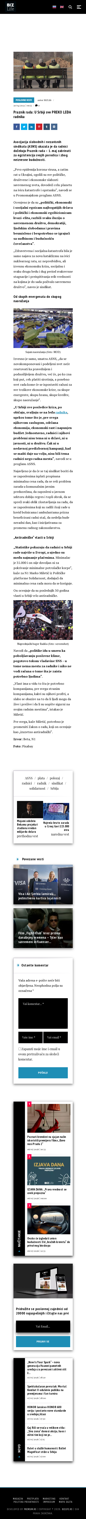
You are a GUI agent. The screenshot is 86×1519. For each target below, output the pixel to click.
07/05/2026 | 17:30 (36, 1418)
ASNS (29, 778)
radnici (27, 783)
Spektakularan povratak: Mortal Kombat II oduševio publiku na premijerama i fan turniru (46, 1389)
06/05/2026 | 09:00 (37, 1198)
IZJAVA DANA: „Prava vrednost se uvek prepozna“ (46, 1191)
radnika (61, 412)
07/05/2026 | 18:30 (36, 1377)
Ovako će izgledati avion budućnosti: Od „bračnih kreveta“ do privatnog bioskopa (48, 1241)
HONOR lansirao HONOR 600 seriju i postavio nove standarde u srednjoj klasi (46, 1410)
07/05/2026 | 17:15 (36, 1439)
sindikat (57, 783)
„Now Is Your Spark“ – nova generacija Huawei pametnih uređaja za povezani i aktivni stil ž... (46, 1367)
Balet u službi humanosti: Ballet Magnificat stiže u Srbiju (46, 1450)
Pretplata (33, 1498)
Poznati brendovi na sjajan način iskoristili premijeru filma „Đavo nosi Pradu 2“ (46, 1140)
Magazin (18, 1498)
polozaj (55, 778)
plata (41, 778)
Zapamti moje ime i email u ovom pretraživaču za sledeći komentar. (39, 1054)
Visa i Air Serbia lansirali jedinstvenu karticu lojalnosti (39, 895)
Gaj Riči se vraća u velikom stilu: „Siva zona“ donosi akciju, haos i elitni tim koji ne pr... (46, 1431)
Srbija (54, 788)
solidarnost (37, 788)
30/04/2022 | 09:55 (22, 105)
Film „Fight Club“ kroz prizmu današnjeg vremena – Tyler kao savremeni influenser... (40, 937)
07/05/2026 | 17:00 (36, 1456)
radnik (41, 783)
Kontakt (64, 1498)
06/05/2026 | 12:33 (36, 1250)
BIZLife (48, 100)
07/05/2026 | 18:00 (36, 1398)
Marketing (49, 1498)
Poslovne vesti (24, 100)
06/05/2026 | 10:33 (36, 1149)
